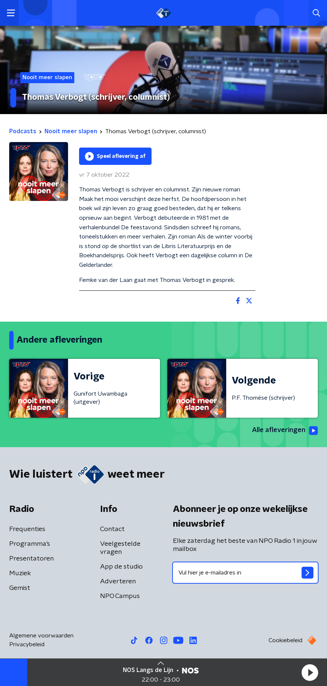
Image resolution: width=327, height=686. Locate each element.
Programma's (29, 544)
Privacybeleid (27, 644)
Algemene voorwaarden (41, 636)
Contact (112, 529)
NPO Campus (120, 596)
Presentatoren (31, 558)
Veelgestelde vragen (120, 548)
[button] (309, 672)
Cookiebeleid (285, 640)
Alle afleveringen (285, 430)
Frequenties (27, 529)
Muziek (20, 573)
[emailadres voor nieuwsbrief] (245, 572)
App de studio (121, 566)
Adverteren (118, 581)
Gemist (19, 588)
